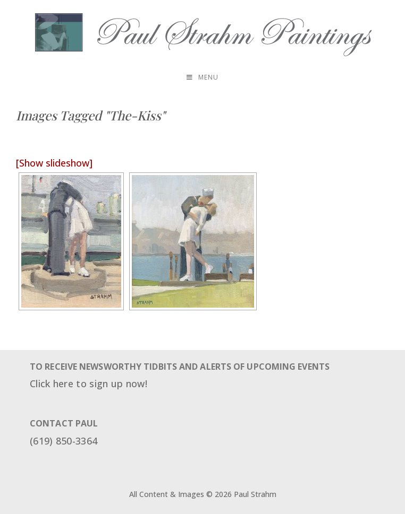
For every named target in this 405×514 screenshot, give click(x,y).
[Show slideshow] (54, 162)
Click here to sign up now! (88, 383)
